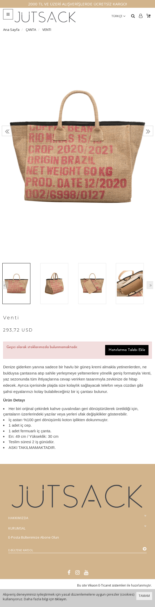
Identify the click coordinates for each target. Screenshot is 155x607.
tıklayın (60, 599)
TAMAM (144, 596)
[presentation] (7, 131)
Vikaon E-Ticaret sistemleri (107, 585)
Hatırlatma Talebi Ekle (127, 350)
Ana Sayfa (11, 29)
